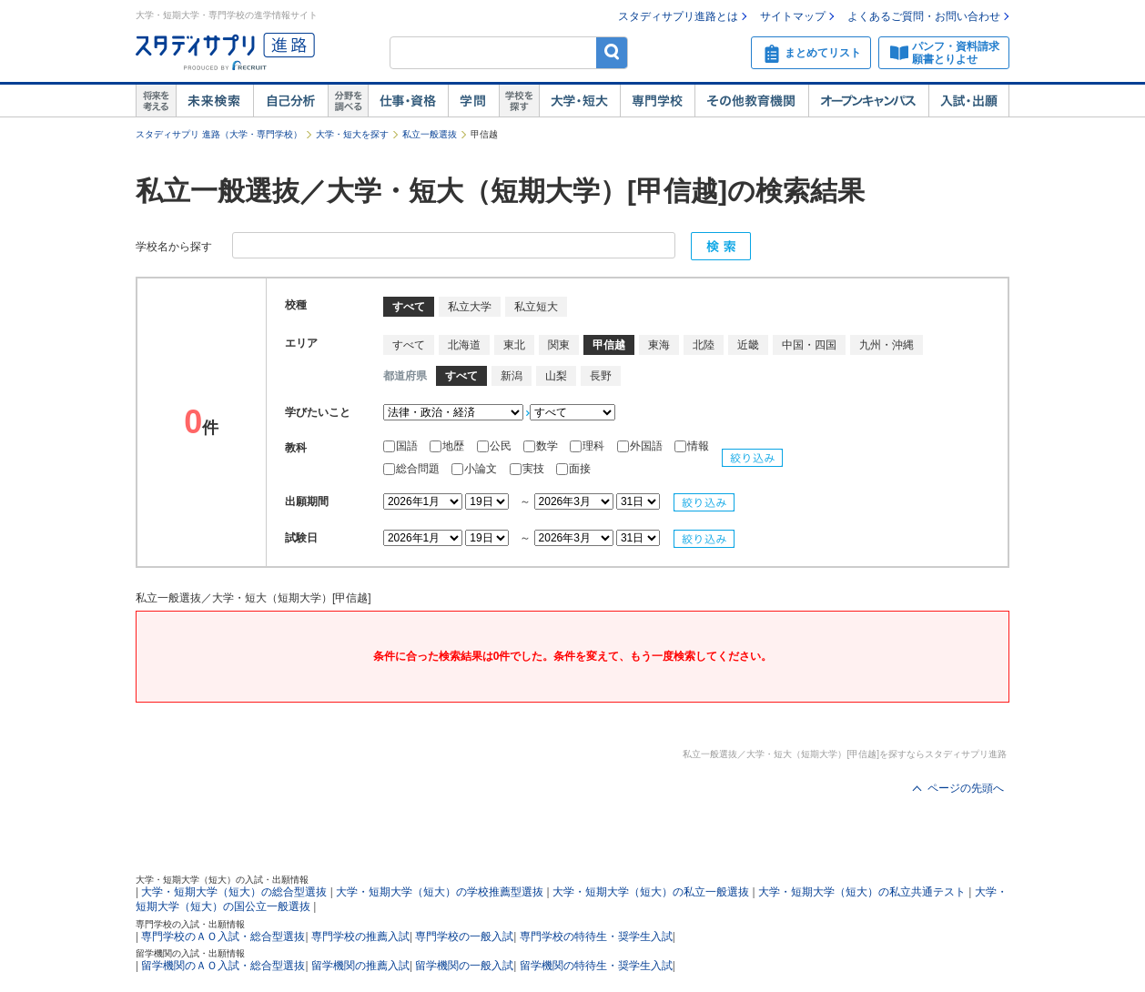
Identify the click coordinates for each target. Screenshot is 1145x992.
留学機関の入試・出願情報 (190, 953)
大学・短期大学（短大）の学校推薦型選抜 (439, 892)
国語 (402, 446)
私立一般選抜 (429, 134)
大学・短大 (579, 101)
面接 (573, 468)
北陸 (703, 345)
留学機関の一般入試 (464, 965)
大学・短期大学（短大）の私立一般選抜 (650, 892)
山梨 (556, 375)
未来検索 (214, 101)
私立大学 (469, 306)
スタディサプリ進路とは (678, 16)
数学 (542, 446)
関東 (559, 345)
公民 (495, 446)
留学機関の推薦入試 (360, 965)
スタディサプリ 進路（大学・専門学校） (219, 134)
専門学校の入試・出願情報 (190, 924)
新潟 (511, 375)
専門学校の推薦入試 (360, 936)
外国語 (641, 446)
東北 (514, 345)
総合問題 (412, 468)
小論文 (475, 468)
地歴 (448, 446)
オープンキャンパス (868, 101)
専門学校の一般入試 (464, 936)
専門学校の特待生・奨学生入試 (596, 936)
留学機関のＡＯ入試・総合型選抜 (223, 965)
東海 (659, 345)
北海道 (464, 345)
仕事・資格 (408, 101)
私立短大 (536, 306)
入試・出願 (968, 101)
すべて (408, 345)
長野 (601, 375)
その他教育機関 (751, 101)
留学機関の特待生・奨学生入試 (596, 965)
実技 (528, 468)
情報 (691, 446)
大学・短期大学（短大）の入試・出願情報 (222, 880)
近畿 (748, 345)
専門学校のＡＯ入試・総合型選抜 (223, 936)
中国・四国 (809, 345)
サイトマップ (793, 16)
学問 (473, 101)
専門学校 (657, 101)
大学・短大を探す (352, 134)
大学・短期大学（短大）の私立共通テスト (862, 892)
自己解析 (290, 101)
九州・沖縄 (886, 345)
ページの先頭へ (965, 788)
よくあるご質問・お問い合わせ (923, 16)
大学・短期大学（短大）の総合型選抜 (234, 892)
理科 (588, 446)
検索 (612, 52)
